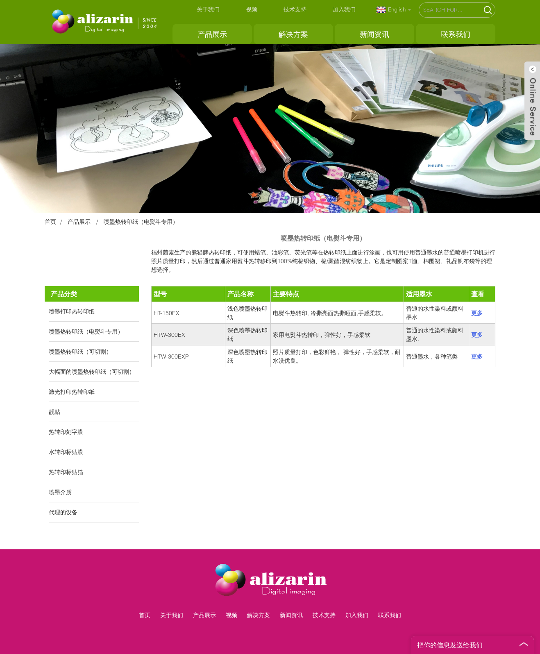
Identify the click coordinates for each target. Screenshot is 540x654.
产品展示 (212, 34)
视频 (251, 9)
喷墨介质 (60, 491)
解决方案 (293, 34)
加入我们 (344, 9)
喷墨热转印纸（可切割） (80, 351)
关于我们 (208, 9)
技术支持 (295, 9)
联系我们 (455, 34)
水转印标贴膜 (66, 451)
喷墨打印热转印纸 (72, 311)
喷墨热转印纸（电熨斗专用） (141, 221)
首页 (50, 221)
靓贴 (54, 411)
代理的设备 (63, 512)
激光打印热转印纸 (72, 391)
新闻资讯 (374, 34)
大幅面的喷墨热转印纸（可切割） (92, 371)
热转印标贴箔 (66, 471)
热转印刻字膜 (66, 431)
